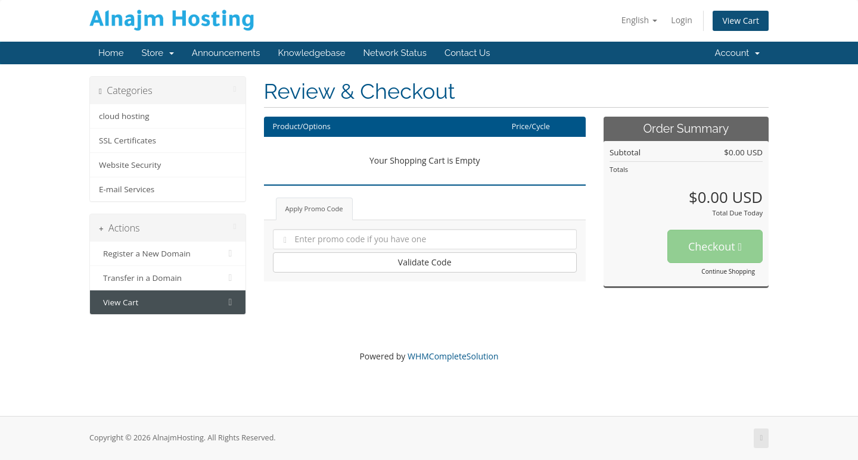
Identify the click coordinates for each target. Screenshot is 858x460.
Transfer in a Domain (168, 278)
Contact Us (467, 53)
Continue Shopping (728, 271)
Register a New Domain (168, 253)
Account (737, 53)
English (639, 20)
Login (681, 20)
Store (157, 53)
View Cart (740, 20)
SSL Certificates (127, 140)
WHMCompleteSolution (453, 356)
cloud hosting (124, 116)
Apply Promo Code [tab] (314, 208)
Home (110, 53)
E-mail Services (126, 189)
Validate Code (425, 262)
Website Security (130, 164)
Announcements (226, 53)
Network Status (394, 53)
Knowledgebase (311, 53)
